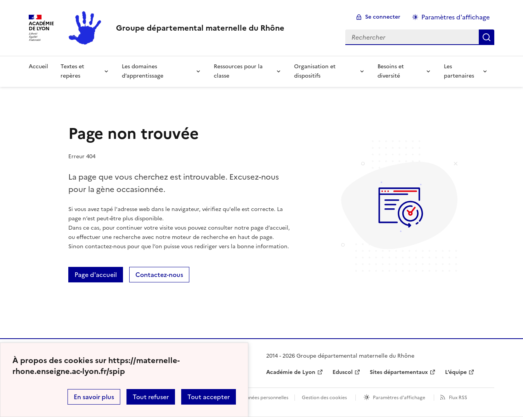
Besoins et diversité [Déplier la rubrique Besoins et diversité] (391, 71)
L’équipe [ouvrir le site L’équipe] (456, 372)
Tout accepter (208, 396)
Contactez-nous (159, 274)
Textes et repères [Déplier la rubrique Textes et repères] (72, 71)
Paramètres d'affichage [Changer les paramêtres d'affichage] (455, 17)
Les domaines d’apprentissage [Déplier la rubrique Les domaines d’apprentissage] (142, 71)
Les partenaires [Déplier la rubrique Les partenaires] (459, 71)
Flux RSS (458, 397)
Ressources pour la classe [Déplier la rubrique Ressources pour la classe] (238, 71)
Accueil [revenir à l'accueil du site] (38, 66)
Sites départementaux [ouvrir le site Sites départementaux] (399, 372)
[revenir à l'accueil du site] (200, 27)
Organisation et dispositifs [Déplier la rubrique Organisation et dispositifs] (315, 71)
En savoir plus (94, 396)
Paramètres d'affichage (399, 397)
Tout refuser (151, 396)
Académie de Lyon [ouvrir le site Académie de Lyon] (290, 372)
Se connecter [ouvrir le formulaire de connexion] (382, 17)
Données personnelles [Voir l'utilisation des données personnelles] (263, 397)
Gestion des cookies (324, 397)
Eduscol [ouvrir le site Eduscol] (343, 372)
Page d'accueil (95, 274)
